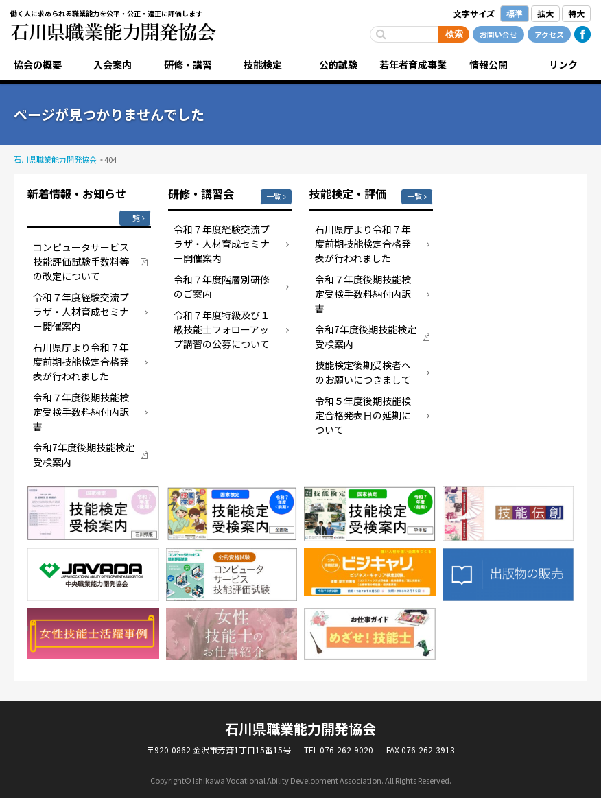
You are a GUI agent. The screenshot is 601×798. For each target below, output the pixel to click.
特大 (576, 13)
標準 (514, 13)
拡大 (545, 13)
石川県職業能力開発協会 (113, 32)
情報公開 (488, 64)
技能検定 (263, 64)
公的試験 (338, 64)
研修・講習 (188, 64)
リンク (563, 64)
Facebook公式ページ (582, 34)
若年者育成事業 (413, 64)
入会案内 (112, 64)
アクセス (549, 34)
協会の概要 (38, 64)
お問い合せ (498, 34)
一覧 (132, 217)
